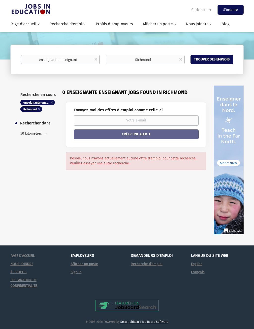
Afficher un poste (84, 264)
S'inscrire (230, 10)
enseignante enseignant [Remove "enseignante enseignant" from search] (39, 102)
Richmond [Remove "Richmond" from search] (30, 109)
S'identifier (201, 9)
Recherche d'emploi (146, 264)
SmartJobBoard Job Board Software (144, 322)
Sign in (76, 272)
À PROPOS (18, 272)
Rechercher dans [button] (35, 123)
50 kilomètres (31, 133)
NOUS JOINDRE (21, 264)
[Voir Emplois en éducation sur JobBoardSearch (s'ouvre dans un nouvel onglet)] (127, 305)
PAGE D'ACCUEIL (22, 256)
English (196, 264)
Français (198, 272)
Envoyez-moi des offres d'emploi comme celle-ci (118, 110)
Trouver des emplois (212, 59)
